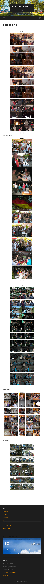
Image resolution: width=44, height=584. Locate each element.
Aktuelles (5, 514)
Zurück (22, 31)
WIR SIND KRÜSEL (22, 6)
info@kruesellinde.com (11, 572)
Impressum (5, 575)
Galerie (4, 520)
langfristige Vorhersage (22, 553)
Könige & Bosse (6, 528)
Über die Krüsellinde (8, 525)
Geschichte (5, 517)
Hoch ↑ (28, 581)
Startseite (5, 511)
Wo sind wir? (6, 523)
